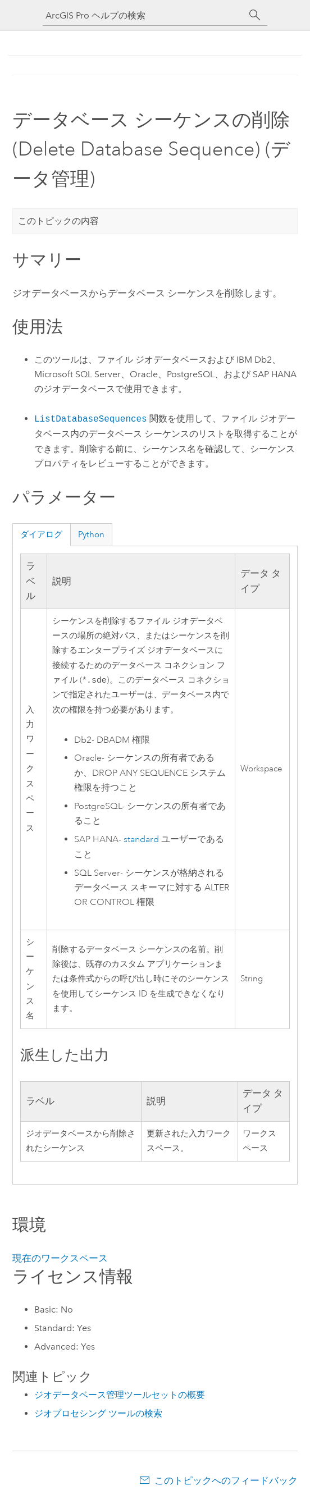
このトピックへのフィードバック (226, 1481)
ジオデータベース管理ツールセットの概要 (119, 1396)
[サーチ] (255, 15)
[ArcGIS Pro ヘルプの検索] (144, 15)
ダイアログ (41, 534)
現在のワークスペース (60, 1259)
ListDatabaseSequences (90, 419)
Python (91, 534)
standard (141, 840)
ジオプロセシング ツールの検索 (98, 1414)
